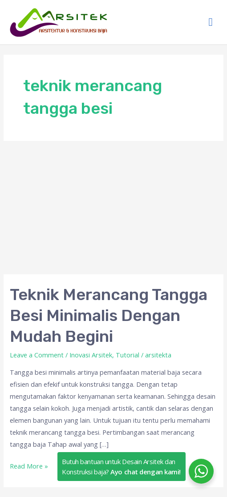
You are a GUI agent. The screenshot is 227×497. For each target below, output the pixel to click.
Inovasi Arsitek (90, 354)
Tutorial (127, 354)
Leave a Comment (37, 354)
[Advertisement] (113, 207)
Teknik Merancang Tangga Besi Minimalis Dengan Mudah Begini (108, 315)
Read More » (29, 465)
